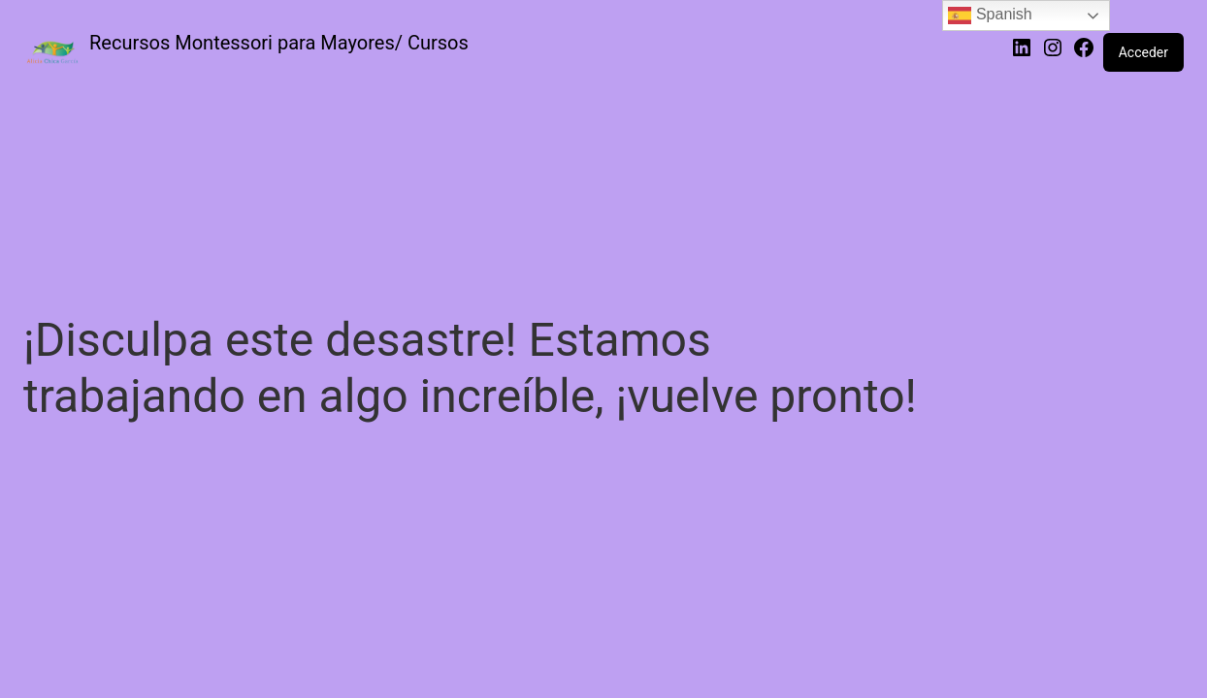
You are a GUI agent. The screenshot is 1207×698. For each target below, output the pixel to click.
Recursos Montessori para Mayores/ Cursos (279, 42)
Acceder (1143, 52)
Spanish (989, 15)
